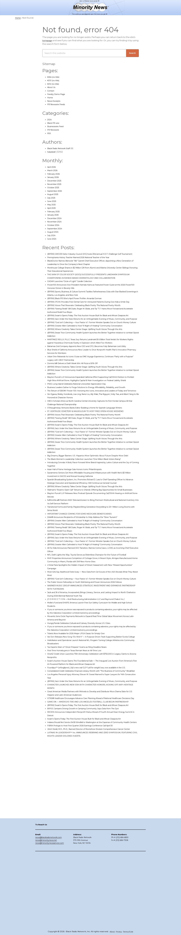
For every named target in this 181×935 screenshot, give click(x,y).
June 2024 (52, 239)
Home (50, 97)
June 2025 (52, 201)
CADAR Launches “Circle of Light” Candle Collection (75, 288)
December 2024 (56, 218)
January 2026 (54, 177)
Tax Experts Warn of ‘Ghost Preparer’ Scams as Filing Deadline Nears (84, 766)
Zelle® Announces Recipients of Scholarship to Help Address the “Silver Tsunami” (91, 602)
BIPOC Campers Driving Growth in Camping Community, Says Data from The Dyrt (90, 848)
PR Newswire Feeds (58, 104)
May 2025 (52, 204)
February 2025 (55, 211)
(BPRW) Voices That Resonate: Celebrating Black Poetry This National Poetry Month (92, 315)
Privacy (118, 931)
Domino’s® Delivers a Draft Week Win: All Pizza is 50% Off (77, 397)
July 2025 (52, 197)
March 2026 (53, 170)
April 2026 (52, 167)
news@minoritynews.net (46, 914)
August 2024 (54, 232)
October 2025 (54, 187)
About (111, 931)
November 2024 (56, 221)
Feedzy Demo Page (57, 94)
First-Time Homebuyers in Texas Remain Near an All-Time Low (80, 770)
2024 (49, 119)
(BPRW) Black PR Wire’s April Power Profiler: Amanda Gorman (80, 305)
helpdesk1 (52, 152)
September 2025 (56, 191)
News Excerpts (55, 101)
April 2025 (52, 208)
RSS (49, 133)
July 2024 (52, 235)
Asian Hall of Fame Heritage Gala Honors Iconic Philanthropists (81, 544)
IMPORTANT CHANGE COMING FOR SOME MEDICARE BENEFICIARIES (84, 599)
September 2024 (56, 228)
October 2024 (54, 225)
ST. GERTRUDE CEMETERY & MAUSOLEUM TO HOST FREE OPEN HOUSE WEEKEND (91, 462)
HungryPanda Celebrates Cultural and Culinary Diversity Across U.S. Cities (86, 739)
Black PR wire (54, 123)
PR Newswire (54, 130)
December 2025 (56, 180)
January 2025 (54, 215)
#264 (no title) (54, 77)
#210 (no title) (54, 80)
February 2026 (55, 174)
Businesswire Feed (57, 126)
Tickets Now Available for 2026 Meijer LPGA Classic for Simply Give (82, 749)
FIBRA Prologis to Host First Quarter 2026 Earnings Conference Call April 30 (87, 869)
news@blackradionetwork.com (48, 911)
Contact (51, 90)
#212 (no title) (54, 84)
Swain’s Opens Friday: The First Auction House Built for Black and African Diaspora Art (93, 859)
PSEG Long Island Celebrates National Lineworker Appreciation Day (83, 425)
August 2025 (54, 194)
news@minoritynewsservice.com (49, 916)
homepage (48, 40)
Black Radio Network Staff (61, 148)
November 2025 (55, 184)
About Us (52, 87)
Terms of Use (129, 931)
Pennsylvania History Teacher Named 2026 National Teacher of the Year (85, 260)
